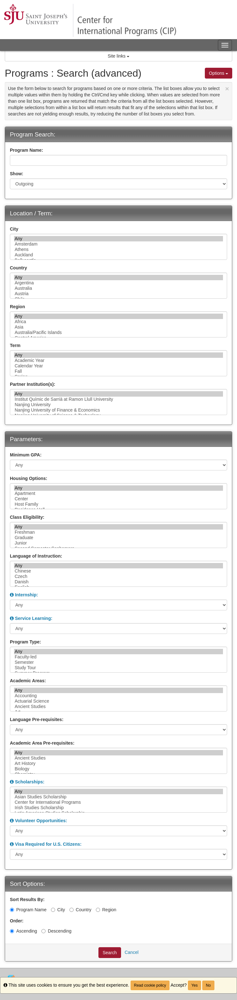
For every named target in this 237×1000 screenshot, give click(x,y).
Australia (118, 288)
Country (18, 267)
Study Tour (118, 667)
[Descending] (43, 931)
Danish (118, 582)
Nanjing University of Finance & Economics (118, 410)
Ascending (23, 931)
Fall (118, 371)
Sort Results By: (27, 899)
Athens (118, 249)
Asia (118, 327)
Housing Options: (28, 478)
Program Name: (26, 150)
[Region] (98, 910)
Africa (118, 321)
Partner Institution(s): (32, 384)
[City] (53, 910)
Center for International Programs (118, 802)
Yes (194, 985)
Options (218, 73)
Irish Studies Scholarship (118, 807)
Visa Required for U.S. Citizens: (48, 844)
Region (17, 306)
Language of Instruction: (36, 556)
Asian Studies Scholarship (118, 797)
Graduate (118, 537)
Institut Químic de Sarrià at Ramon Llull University (118, 399)
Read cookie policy (150, 985)
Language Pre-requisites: (36, 719)
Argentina (118, 283)
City (14, 229)
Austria (118, 293)
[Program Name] (12, 910)
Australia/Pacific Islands (118, 332)
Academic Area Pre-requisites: (42, 743)
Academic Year (118, 360)
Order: (17, 920)
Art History (118, 763)
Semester (118, 662)
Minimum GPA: (25, 454)
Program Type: (25, 641)
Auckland (118, 255)
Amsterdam (118, 244)
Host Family (118, 504)
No (208, 985)
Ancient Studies (118, 706)
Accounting (118, 695)
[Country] (71, 910)
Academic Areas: (28, 680)
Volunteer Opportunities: (41, 820)
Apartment (118, 493)
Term (15, 345)
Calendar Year (118, 366)
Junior (118, 543)
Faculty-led (118, 657)
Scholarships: (30, 781)
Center (118, 499)
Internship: (26, 594)
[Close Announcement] (227, 88)
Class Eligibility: (27, 517)
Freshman (118, 532)
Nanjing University (118, 404)
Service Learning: (34, 618)
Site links (118, 56)
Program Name (28, 909)
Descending (56, 931)
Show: (16, 173)
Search (110, 952)
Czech (118, 576)
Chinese (118, 571)
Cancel (132, 952)
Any (118, 238)
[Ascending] (12, 931)
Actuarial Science (118, 701)
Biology (118, 769)
